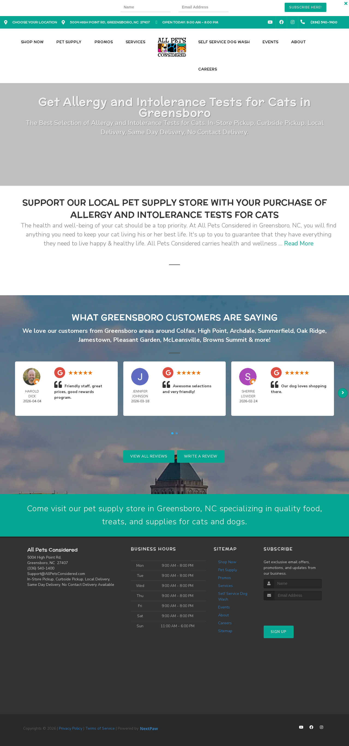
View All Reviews (148, 456)
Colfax (185, 331)
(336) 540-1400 (40, 568)
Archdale (242, 331)
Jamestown (94, 340)
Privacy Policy (70, 728)
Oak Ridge (311, 331)
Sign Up (279, 631)
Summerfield (276, 331)
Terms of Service (100, 728)
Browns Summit (225, 340)
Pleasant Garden (136, 340)
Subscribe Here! (305, 7)
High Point (212, 331)
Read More (299, 243)
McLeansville (181, 340)
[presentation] (255, 8)
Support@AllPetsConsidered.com (56, 573)
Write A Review (200, 456)
